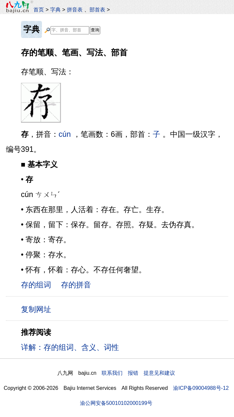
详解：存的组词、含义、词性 (70, 347)
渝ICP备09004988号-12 (201, 388)
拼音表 (75, 9)
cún (65, 134)
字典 (55, 9)
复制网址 (38, 309)
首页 (38, 9)
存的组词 (36, 285)
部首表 (97, 9)
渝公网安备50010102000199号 (116, 403)
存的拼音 (76, 285)
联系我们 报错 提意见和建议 (138, 373)
